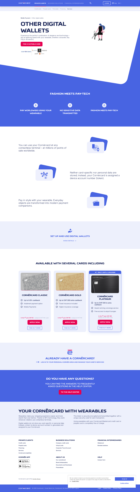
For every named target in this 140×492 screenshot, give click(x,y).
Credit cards (22, 443)
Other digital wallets (37, 18)
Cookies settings (124, 483)
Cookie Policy (107, 488)
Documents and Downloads (64, 465)
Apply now (35, 322)
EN (119, 3)
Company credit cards (62, 443)
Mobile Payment (25, 18)
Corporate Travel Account (63, 448)
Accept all (124, 479)
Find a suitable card (31, 44)
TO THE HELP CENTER (70, 392)
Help (114, 3)
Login (107, 3)
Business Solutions (55, 3)
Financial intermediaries (74, 3)
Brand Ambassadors (62, 462)
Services (21, 450)
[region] (102, 481)
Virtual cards (59, 445)
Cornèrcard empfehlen (25, 453)
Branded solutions (103, 445)
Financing (21, 448)
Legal (99, 488)
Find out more (34, 328)
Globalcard (101, 443)
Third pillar (55, 9)
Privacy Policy (117, 488)
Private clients (40, 3)
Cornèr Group (36, 479)
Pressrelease (59, 467)
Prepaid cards (23, 445)
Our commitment (61, 460)
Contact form (101, 460)
